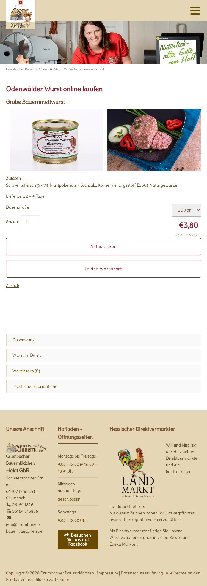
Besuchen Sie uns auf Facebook (79, 539)
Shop (57, 69)
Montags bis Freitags (77, 456)
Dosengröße (17, 207)
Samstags (67, 511)
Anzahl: (13, 221)
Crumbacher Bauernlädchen (26, 69)
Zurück (12, 285)
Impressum (107, 573)
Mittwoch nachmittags (69, 487)
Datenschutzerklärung (142, 573)
